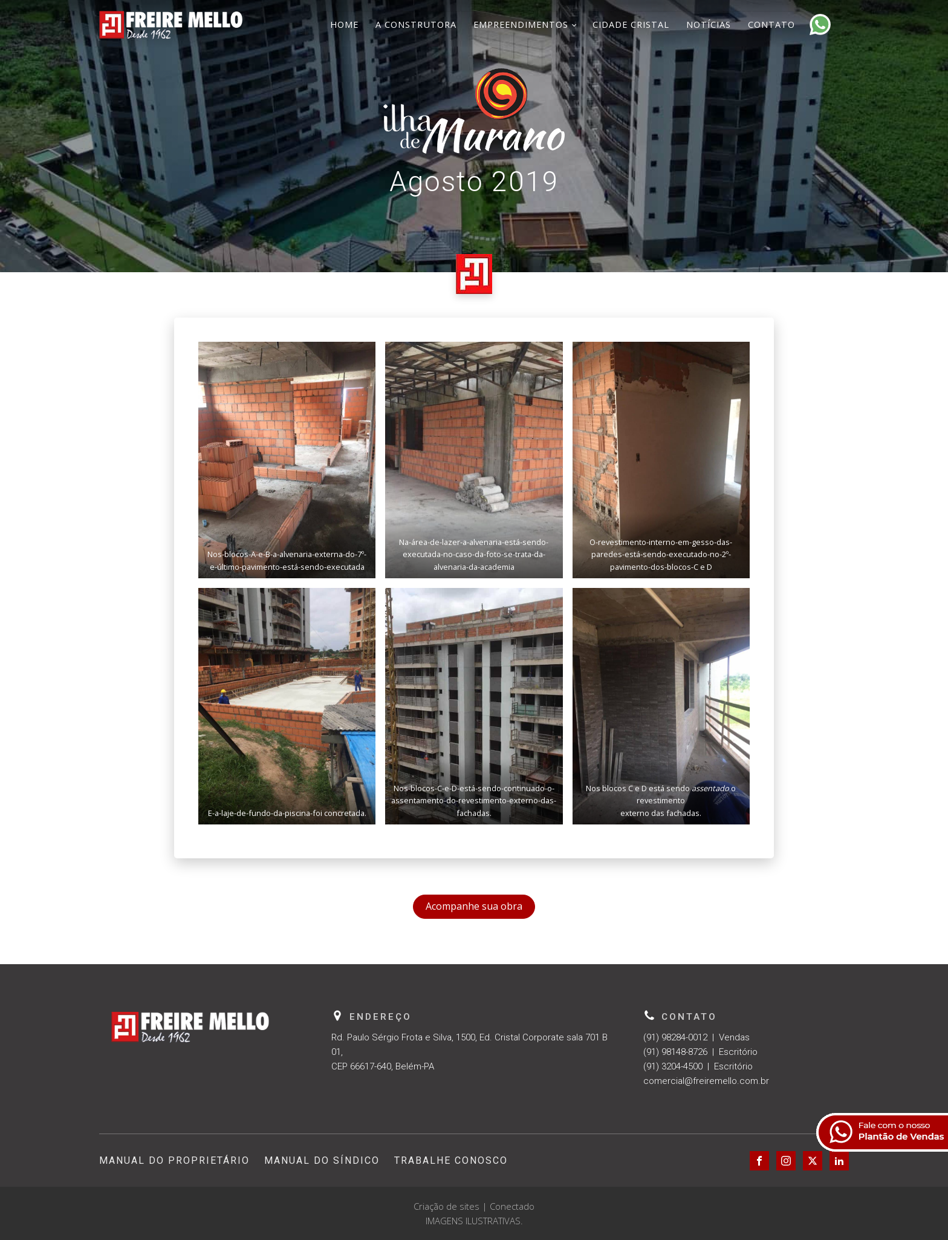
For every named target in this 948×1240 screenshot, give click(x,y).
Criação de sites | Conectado (474, 1206)
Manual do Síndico (322, 1160)
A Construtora (415, 24)
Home (344, 24)
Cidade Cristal (630, 24)
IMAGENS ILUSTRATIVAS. (474, 1221)
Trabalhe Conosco (451, 1160)
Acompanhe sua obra (474, 906)
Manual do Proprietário (174, 1160)
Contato (771, 24)
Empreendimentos (520, 24)
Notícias (708, 24)
